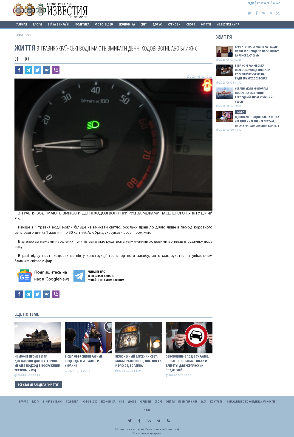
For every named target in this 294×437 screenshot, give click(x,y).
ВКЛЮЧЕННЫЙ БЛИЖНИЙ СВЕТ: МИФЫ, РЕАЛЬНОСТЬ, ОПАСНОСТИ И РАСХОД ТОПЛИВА (138, 361)
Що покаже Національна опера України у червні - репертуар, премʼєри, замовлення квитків (257, 121)
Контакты (263, 3)
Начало (23, 401)
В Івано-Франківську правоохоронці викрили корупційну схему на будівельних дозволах (252, 72)
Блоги (37, 24)
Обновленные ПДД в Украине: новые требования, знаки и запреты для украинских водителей (187, 363)
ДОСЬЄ (157, 24)
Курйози (174, 24)
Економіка (127, 24)
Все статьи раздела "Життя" (38, 384)
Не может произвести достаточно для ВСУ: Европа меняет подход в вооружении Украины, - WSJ (37, 363)
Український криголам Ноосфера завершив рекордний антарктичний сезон (254, 95)
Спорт (190, 24)
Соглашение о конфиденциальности (251, 401)
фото (240, 112)
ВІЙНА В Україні (59, 24)
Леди (251, 3)
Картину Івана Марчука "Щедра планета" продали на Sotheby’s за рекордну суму (257, 51)
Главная (21, 24)
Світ (144, 24)
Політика (82, 24)
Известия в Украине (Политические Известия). (148, 429)
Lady (203, 401)
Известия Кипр (228, 24)
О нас (276, 3)
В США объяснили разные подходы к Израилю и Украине (83, 361)
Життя (206, 24)
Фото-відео (104, 24)
